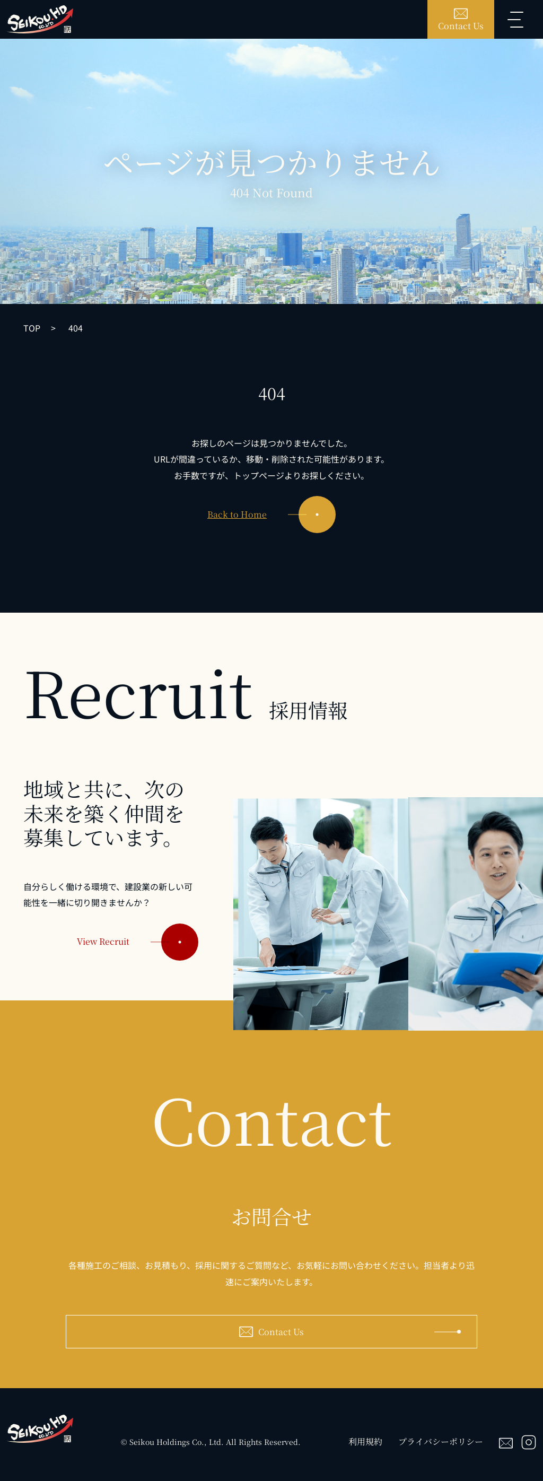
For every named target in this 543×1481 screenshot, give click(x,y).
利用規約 (365, 1441)
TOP (31, 327)
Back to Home (271, 514)
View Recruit (137, 949)
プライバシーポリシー (440, 1441)
